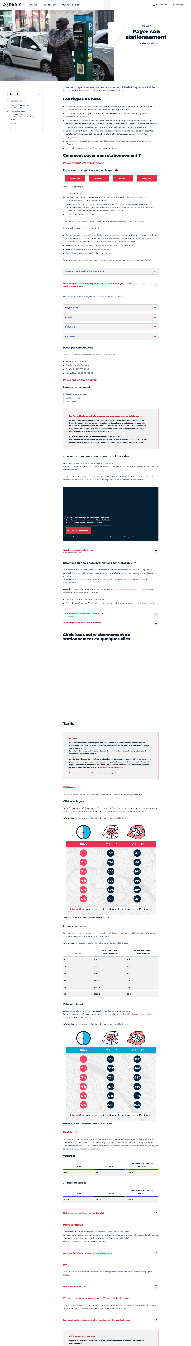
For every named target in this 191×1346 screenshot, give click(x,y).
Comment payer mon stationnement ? (20, 106)
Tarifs (13, 123)
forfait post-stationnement (111, 767)
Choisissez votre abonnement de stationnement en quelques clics (22, 115)
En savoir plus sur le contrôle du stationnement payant (92, 773)
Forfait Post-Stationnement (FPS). (123, 589)
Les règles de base (18, 101)
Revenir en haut (15, 129)
